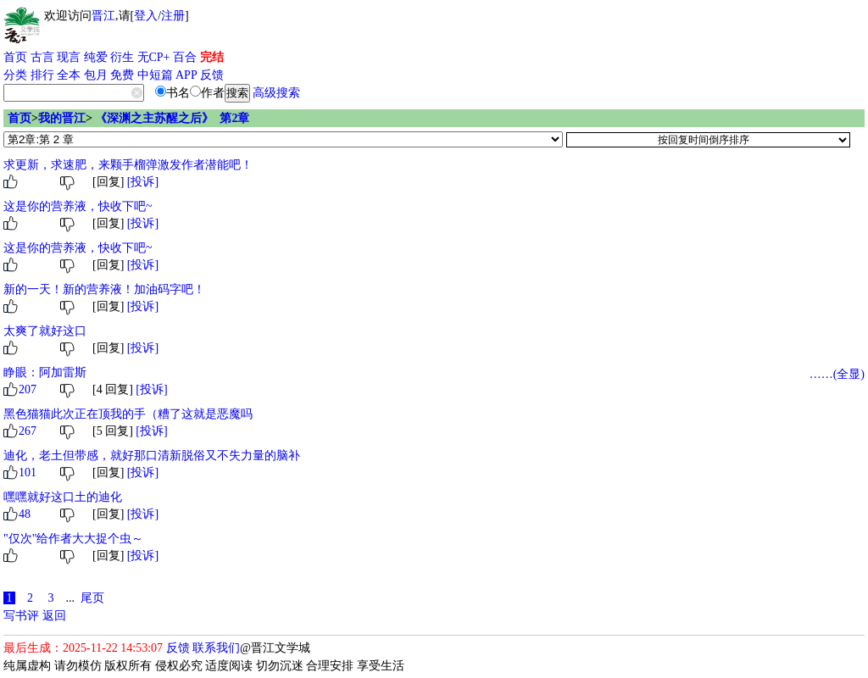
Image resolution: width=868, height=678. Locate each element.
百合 (185, 57)
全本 (69, 75)
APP (186, 75)
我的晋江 (62, 118)
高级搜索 (276, 92)
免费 (122, 75)
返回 (54, 615)
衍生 (122, 57)
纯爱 (96, 57)
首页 (15, 57)
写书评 (21, 615)
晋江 (103, 15)
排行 (42, 75)
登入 (146, 15)
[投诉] (143, 181)
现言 (69, 57)
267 (27, 431)
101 (27, 472)
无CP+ (153, 57)
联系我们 (216, 648)
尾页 (92, 598)
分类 (15, 75)
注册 (173, 15)
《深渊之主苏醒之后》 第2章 (172, 118)
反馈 (212, 75)
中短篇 (155, 75)
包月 (96, 75)
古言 (42, 57)
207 (27, 389)
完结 (212, 57)
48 (25, 514)
